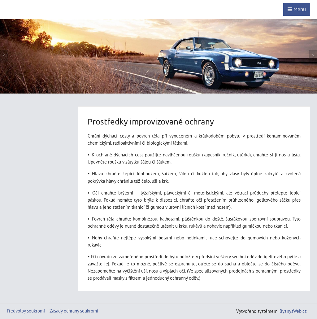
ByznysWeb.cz (293, 311)
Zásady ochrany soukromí (74, 311)
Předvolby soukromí (26, 311)
